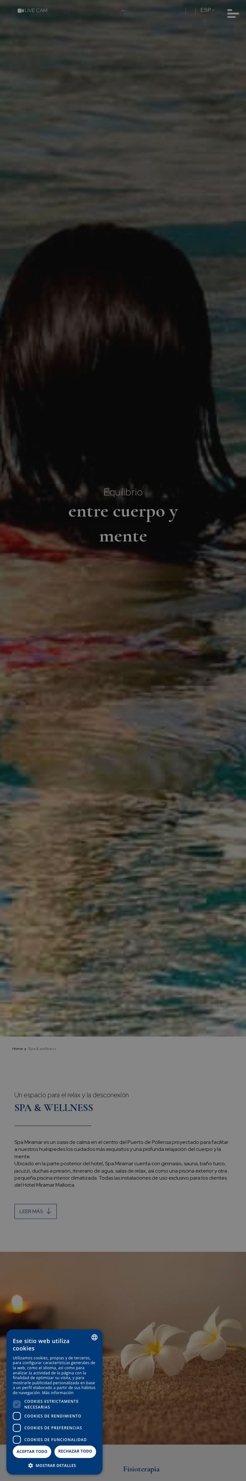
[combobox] (94, 1337)
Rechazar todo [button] (75, 1451)
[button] (54, 1465)
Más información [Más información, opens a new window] (57, 1392)
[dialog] (54, 1402)
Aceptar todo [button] (32, 1451)
